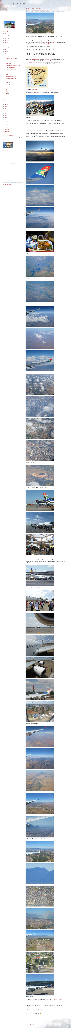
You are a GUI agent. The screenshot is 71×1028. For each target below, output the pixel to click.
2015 (6, 53)
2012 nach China (46, 59)
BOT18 (44, 278)
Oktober (7, 82)
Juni (7, 87)
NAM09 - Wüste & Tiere (10, 63)
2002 (6, 121)
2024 (6, 36)
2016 (6, 51)
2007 (6, 111)
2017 (6, 49)
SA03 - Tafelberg (9, 74)
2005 (6, 115)
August (7, 84)
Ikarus (51, 60)
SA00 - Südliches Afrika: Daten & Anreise (37, 10)
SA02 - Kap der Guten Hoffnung (11, 76)
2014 (6, 99)
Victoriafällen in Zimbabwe (46, 43)
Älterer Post (63, 1022)
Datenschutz (7, 129)
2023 (6, 38)
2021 (6, 42)
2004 (6, 117)
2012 (6, 102)
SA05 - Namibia (8, 71)
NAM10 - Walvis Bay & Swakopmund (13, 61)
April (7, 91)
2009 (6, 108)
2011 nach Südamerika (36, 59)
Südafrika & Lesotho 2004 (30, 124)
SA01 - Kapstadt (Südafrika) (56, 999)
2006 (6, 113)
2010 (6, 106)
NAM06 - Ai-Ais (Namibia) (11, 69)
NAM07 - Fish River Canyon (11, 67)
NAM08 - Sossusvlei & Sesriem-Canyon (13, 65)
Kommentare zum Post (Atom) (35, 1024)
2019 (6, 45)
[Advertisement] (7, 173)
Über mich (6, 124)
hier (42, 1005)
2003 (6, 119)
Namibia (47, 42)
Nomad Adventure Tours (33, 62)
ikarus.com (35, 89)
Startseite (45, 1022)
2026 (6, 33)
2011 (6, 104)
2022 (6, 40)
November (8, 56)
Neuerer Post (28, 1022)
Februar (7, 95)
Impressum (7, 131)
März (7, 93)
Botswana (52, 42)
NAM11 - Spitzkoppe (9, 60)
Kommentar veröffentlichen (29, 1020)
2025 (6, 35)
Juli (6, 85)
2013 (6, 101)
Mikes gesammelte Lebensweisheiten (11, 127)
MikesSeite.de (18, 3)
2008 (6, 110)
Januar (7, 96)
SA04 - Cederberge (9, 72)
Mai (6, 89)
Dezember (8, 54)
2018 (6, 47)
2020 (6, 44)
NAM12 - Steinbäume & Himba (11, 58)
